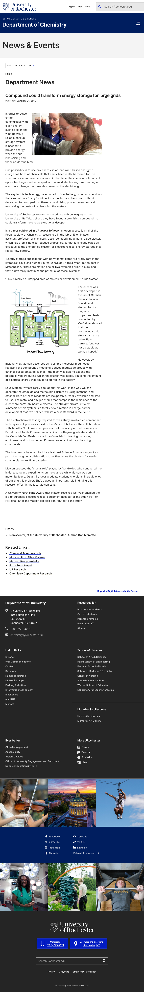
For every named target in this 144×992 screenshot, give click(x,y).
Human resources (15, 675)
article (25, 553)
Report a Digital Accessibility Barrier (117, 591)
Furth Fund (28, 492)
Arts (82, 762)
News (83, 747)
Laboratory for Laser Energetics (95, 689)
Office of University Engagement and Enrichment (33, 761)
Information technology (19, 689)
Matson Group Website (24, 561)
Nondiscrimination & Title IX (21, 766)
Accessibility (12, 751)
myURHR (10, 699)
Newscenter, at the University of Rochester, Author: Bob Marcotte (52, 535)
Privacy (51, 971)
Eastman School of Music (91, 666)
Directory (10, 671)
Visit (80, 6)
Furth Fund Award (20, 565)
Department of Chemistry (34, 25)
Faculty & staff (85, 623)
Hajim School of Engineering (93, 661)
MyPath (9, 704)
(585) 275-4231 (20, 629)
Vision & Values (14, 756)
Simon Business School (90, 680)
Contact (9, 666)
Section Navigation (20, 65)
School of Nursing (87, 675)
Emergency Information (85, 971)
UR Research (17, 569)
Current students (87, 614)
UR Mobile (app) (14, 680)
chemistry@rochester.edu (26, 635)
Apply (71, 6)
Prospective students (89, 609)
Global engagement (16, 747)
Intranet (9, 656)
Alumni (81, 628)
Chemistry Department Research (30, 573)
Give (87, 6)
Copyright (64, 971)
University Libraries (88, 716)
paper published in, (35, 230)
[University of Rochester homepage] (19, 7)
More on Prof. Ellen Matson (27, 557)
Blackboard (11, 694)
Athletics (85, 757)
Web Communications (18, 661)
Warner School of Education (93, 685)
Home (8, 73)
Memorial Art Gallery (89, 720)
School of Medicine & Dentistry (94, 671)
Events (83, 752)
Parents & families (87, 618)
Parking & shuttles (15, 685)
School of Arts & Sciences (19, 19)
